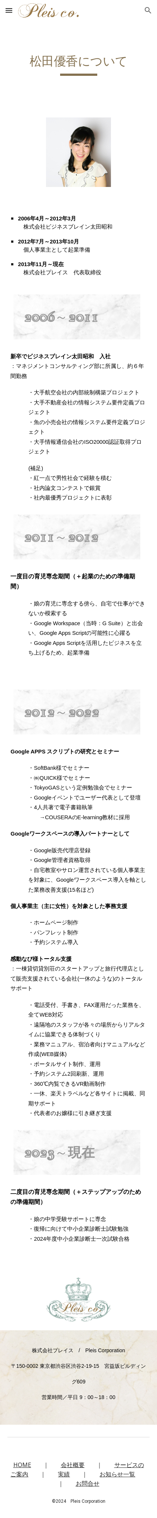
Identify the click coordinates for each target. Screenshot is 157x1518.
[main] (78, 65)
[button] (9, 10)
